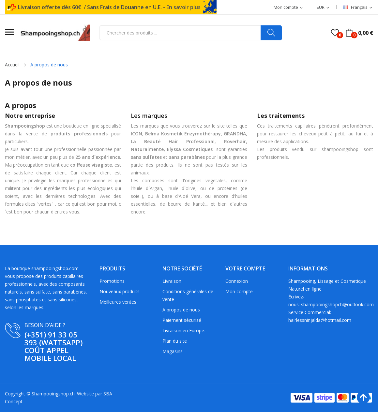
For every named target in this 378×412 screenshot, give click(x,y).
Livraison (171, 281)
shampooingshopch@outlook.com (337, 304)
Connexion (236, 281)
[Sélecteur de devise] (323, 7)
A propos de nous (181, 310)
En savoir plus (183, 7)
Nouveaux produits (119, 291)
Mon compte (239, 291)
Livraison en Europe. (183, 330)
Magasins (172, 351)
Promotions (112, 281)
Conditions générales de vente (187, 295)
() (335, 32)
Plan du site (174, 341)
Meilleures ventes (117, 302)
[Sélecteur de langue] (358, 7)
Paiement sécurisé (181, 320)
